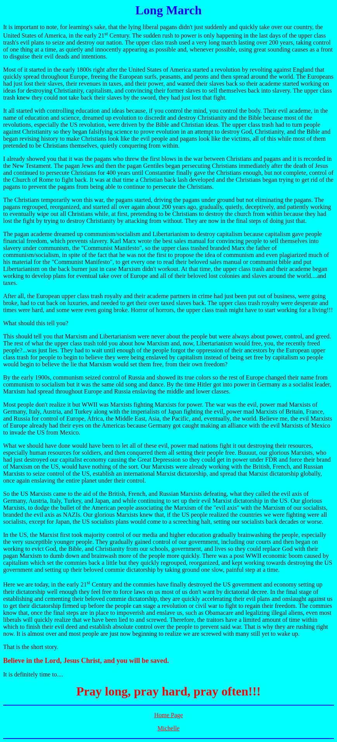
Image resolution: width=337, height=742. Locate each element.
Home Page (168, 715)
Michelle (168, 728)
